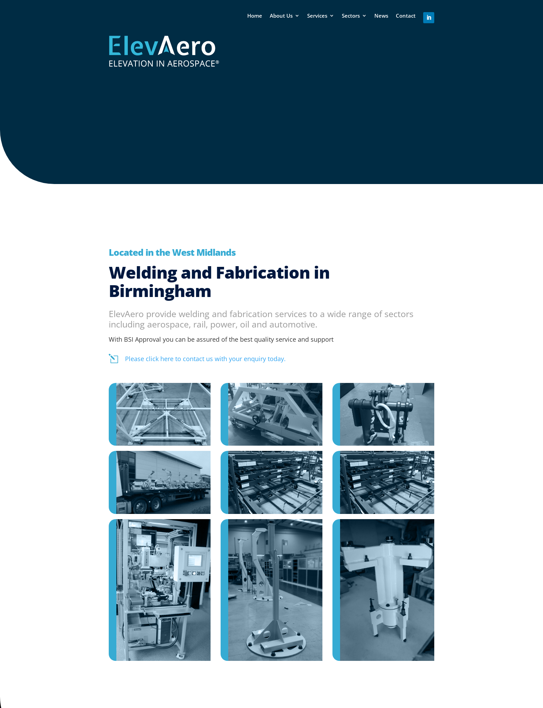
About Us (281, 15)
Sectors (351, 15)
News (381, 15)
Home (254, 15)
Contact (406, 15)
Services (317, 15)
